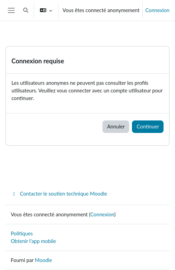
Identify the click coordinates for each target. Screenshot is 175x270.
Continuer (147, 126)
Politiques (22, 233)
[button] (25, 10)
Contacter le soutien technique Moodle (59, 194)
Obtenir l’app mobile (33, 241)
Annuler (116, 126)
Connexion (157, 10)
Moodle (43, 260)
